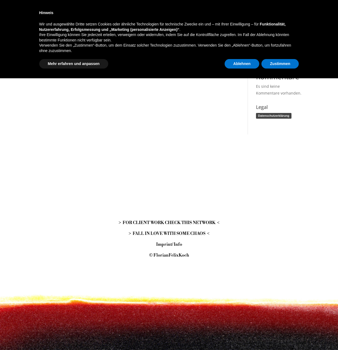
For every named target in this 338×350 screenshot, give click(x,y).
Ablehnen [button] (242, 335)
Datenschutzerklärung (274, 115)
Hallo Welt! (265, 54)
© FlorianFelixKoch (169, 255)
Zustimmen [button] (280, 335)
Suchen (294, 21)
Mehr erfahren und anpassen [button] (74, 335)
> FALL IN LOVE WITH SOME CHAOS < (169, 233)
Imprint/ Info (169, 244)
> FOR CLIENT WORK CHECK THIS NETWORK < (169, 222)
